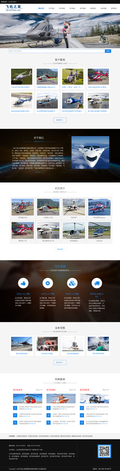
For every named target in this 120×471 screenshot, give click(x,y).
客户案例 (83, 8)
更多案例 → (60, 120)
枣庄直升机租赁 (87, 436)
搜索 (108, 51)
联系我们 (114, 8)
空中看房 (62, 8)
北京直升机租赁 (44, 436)
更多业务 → (60, 362)
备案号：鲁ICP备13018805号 (102, 469)
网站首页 (41, 8)
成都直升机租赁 (76, 436)
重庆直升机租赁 (65, 436)
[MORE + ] (38, 172)
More (39, 390)
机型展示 (93, 8)
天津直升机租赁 (33, 436)
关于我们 (52, 8)
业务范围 (103, 8)
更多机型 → (61, 249)
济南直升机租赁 (22, 436)
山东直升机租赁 (54, 436)
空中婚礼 (72, 8)
